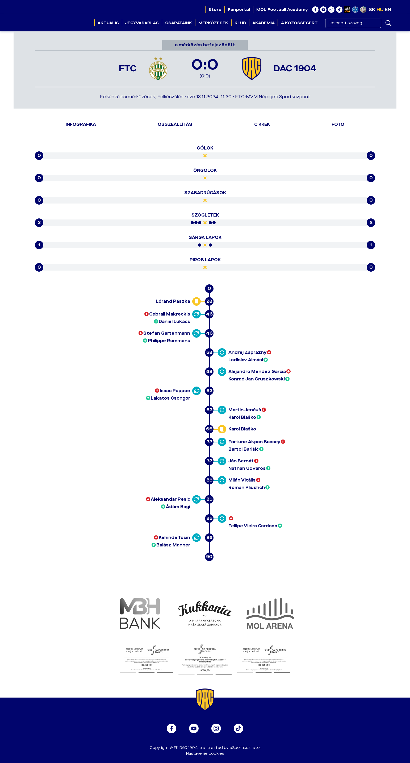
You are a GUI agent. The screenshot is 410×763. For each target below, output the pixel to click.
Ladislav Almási (245, 360)
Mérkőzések (213, 23)
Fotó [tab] (338, 124)
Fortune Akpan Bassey (254, 442)
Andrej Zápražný (247, 352)
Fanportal (239, 9)
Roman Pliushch (246, 487)
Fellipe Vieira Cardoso (252, 526)
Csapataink (178, 23)
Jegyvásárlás (142, 23)
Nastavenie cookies (205, 753)
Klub (240, 23)
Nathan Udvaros (247, 468)
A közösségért (299, 23)
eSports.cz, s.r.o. (245, 747)
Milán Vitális (242, 480)
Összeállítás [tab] (175, 124)
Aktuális (108, 23)
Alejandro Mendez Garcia (257, 371)
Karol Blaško (242, 417)
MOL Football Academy (282, 9)
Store (214, 9)
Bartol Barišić (243, 449)
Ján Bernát (241, 461)
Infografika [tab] (81, 124)
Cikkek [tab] (262, 124)
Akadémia (263, 23)
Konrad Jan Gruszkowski (256, 379)
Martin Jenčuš (244, 410)
